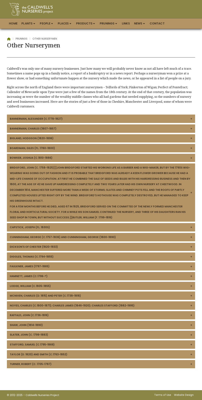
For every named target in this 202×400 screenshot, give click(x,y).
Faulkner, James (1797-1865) (101, 266)
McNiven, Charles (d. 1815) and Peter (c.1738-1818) (101, 295)
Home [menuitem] (13, 23)
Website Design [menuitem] (184, 395)
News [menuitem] (138, 23)
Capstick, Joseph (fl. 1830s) (101, 227)
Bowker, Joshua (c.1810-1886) (101, 158)
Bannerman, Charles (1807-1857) (101, 128)
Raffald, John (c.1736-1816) (101, 315)
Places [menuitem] (63, 23)
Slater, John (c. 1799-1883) (101, 335)
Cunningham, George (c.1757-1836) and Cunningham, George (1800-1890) (101, 237)
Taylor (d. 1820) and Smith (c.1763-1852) (101, 354)
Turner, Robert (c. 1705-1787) (101, 364)
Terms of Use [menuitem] (162, 395)
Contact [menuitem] (157, 23)
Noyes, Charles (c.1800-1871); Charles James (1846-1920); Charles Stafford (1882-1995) (101, 305)
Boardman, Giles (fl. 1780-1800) (101, 148)
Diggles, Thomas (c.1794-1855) (101, 256)
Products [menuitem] (84, 23)
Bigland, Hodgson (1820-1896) (101, 138)
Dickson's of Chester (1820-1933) (101, 247)
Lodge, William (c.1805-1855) (101, 286)
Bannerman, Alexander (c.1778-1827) (101, 119)
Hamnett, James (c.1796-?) (101, 276)
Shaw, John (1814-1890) (101, 325)
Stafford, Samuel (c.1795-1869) (101, 344)
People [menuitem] (45, 23)
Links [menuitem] (126, 23)
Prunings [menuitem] (107, 23)
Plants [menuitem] (27, 23)
